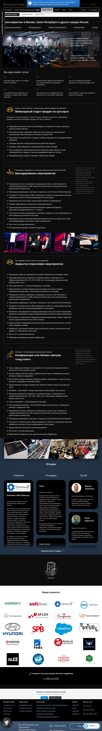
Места (74, 708)
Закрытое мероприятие (57, 27)
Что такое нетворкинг (44, 705)
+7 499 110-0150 (51, 678)
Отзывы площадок (26, 711)
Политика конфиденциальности (47, 716)
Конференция (79, 27)
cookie (57, 2)
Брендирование (35, 27)
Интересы (75, 714)
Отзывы (95, 27)
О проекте (7, 705)
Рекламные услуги (25, 705)
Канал (44, 698)
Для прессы (7, 711)
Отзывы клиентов (25, 708)
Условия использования (45, 714)
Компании (75, 711)
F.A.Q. (13, 705)
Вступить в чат (55, 698)
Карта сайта (7, 708)
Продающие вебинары (12, 27)
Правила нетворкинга (60, 705)
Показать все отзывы (51, 551)
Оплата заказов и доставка (46, 711)
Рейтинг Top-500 (49, 708)
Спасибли (39, 708)
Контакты (6, 714)
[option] (16, 242)
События (75, 705)
